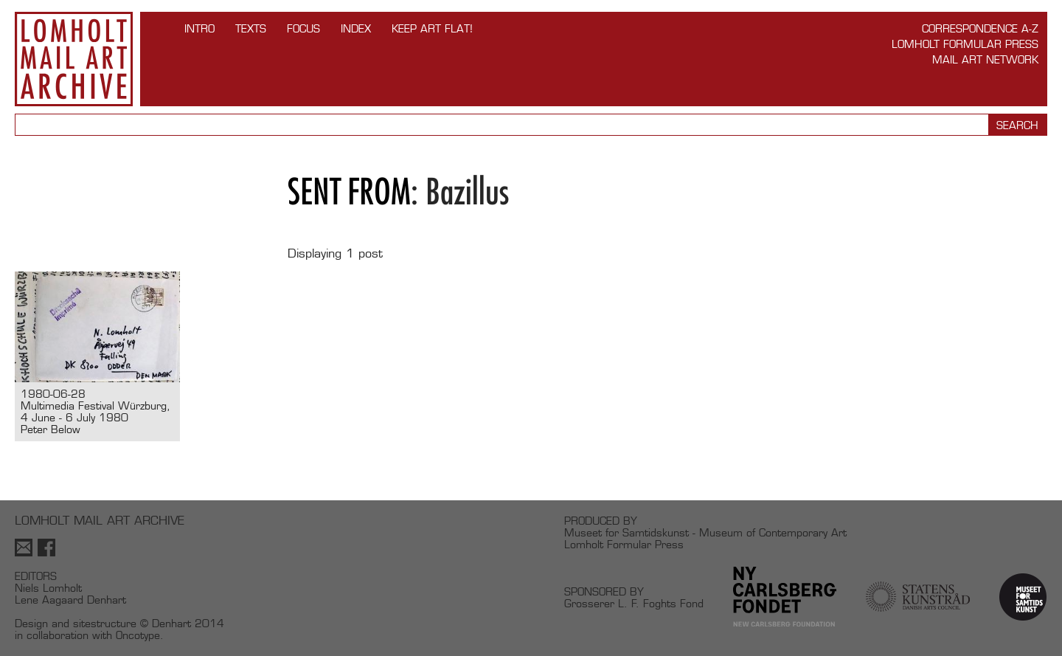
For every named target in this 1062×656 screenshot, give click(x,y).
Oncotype (138, 635)
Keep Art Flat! (432, 28)
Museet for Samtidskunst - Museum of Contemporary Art (705, 532)
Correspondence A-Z (980, 28)
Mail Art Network (985, 59)
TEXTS (250, 28)
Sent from (349, 191)
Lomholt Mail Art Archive (74, 59)
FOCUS (303, 28)
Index (356, 28)
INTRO (199, 28)
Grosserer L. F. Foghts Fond (634, 603)
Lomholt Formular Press (965, 44)
